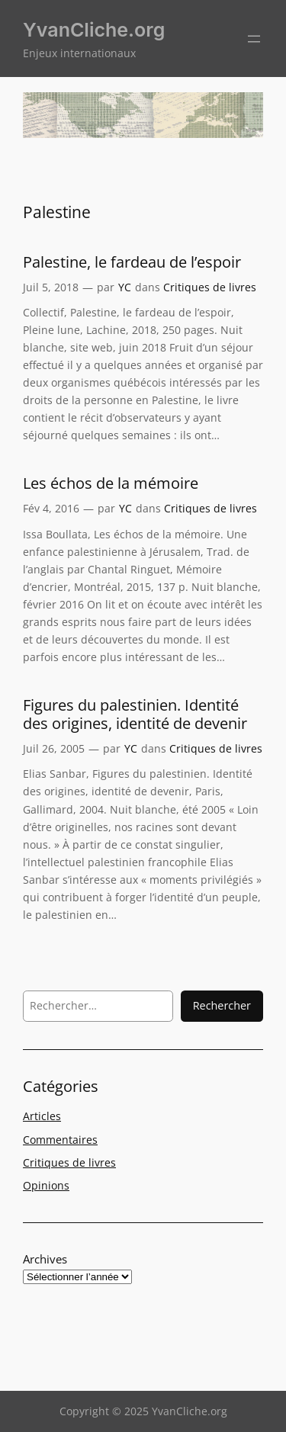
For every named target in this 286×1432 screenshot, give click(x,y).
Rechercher (222, 1005)
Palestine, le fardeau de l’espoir (132, 262)
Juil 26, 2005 (54, 748)
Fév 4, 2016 (51, 508)
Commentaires (60, 1139)
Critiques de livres (209, 287)
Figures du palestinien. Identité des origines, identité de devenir (135, 714)
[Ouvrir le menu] (254, 39)
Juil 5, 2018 (51, 287)
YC (124, 287)
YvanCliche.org (94, 29)
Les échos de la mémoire (110, 483)
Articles (42, 1116)
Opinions (46, 1185)
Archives (45, 1259)
